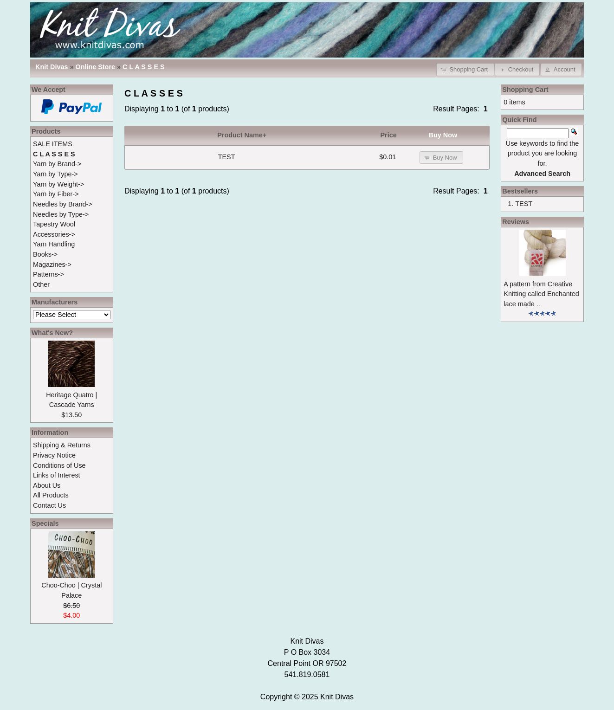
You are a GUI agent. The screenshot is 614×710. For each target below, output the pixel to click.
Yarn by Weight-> (58, 184)
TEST (226, 157)
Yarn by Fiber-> (56, 194)
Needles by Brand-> (62, 204)
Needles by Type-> (61, 214)
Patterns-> (48, 274)
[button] (465, 69)
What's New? (52, 332)
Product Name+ (241, 135)
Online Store (95, 67)
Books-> (45, 254)
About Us (46, 485)
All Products (51, 495)
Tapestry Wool (54, 224)
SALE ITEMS (52, 144)
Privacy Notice (54, 455)
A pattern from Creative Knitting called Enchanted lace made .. (541, 294)
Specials (45, 523)
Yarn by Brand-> (57, 164)
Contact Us (49, 505)
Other (41, 284)
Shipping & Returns (61, 445)
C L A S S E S (144, 67)
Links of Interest (56, 475)
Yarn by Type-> (55, 174)
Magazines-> (52, 264)
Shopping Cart (525, 89)
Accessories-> (54, 234)
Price (389, 135)
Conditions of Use (59, 465)
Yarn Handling (54, 244)
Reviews (515, 222)
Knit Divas (337, 697)
